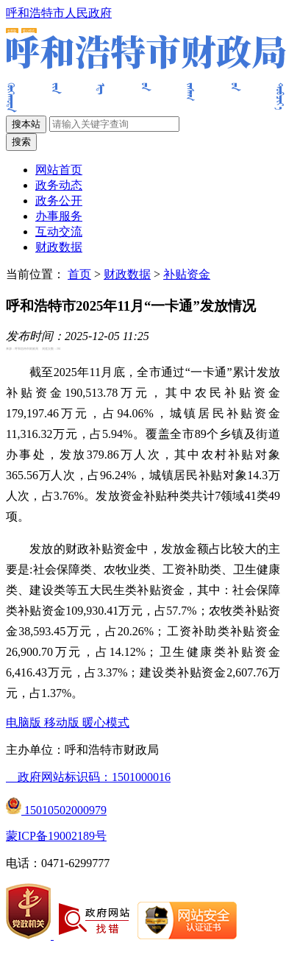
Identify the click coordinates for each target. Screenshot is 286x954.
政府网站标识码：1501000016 (88, 777)
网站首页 (58, 169)
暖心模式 (29, 30)
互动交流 (58, 231)
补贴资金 (186, 274)
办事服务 (58, 216)
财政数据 (58, 247)
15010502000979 (56, 810)
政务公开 (58, 200)
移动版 (63, 722)
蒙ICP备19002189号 (56, 836)
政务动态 (58, 185)
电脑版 (25, 722)
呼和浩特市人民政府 (59, 13)
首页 (79, 274)
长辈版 (11, 30)
